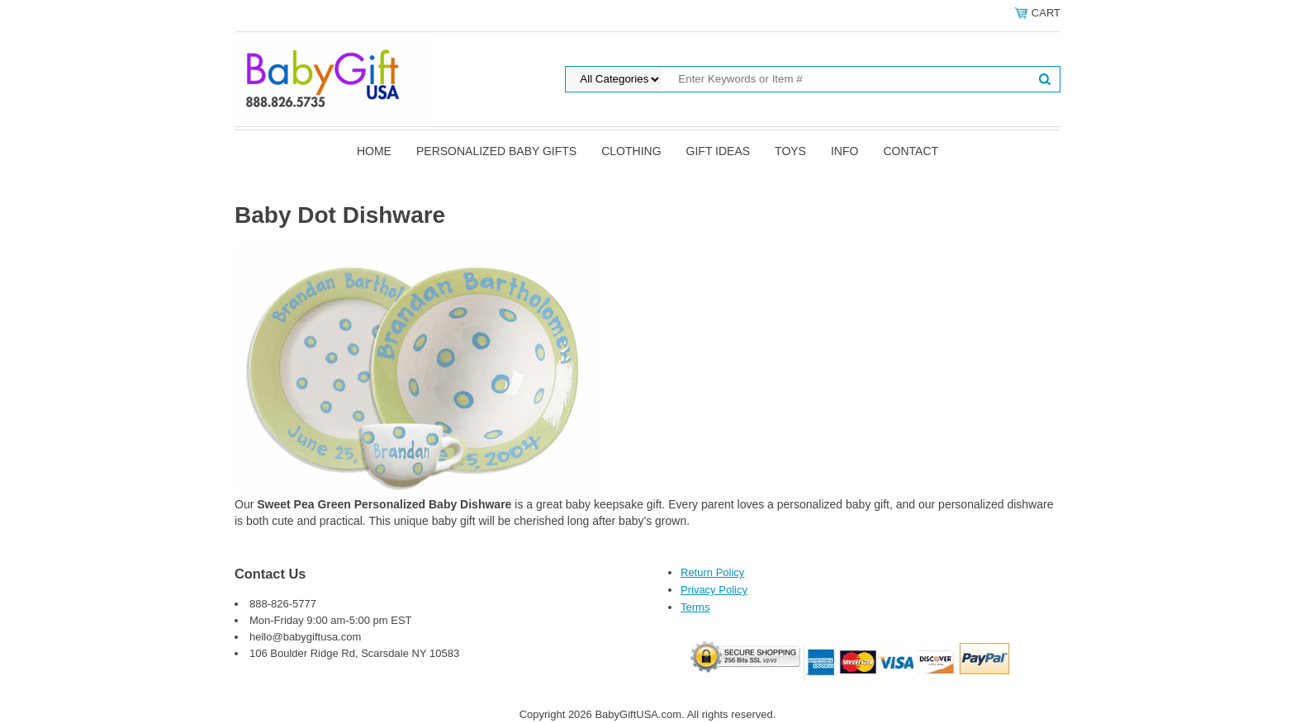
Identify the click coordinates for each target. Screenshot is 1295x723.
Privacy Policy (714, 590)
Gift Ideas (718, 151)
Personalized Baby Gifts (496, 151)
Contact (910, 151)
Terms (695, 607)
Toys (790, 151)
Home (374, 151)
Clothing (631, 151)
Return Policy (712, 572)
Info (844, 151)
